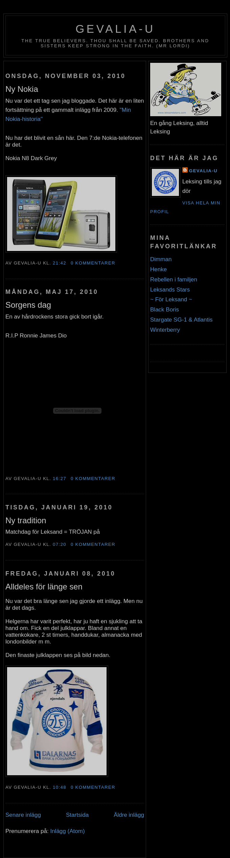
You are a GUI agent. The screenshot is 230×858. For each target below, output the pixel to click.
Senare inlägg (23, 815)
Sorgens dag (28, 304)
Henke (158, 269)
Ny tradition (25, 520)
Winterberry (165, 330)
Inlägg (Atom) (67, 831)
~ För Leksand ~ (171, 299)
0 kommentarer (93, 263)
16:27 (59, 478)
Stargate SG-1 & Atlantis (181, 320)
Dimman (160, 259)
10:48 (59, 787)
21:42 (59, 263)
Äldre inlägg (129, 815)
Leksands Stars (170, 289)
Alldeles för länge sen (44, 586)
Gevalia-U (115, 29)
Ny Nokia (21, 89)
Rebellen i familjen (173, 279)
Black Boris (164, 309)
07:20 (59, 544)
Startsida (77, 815)
